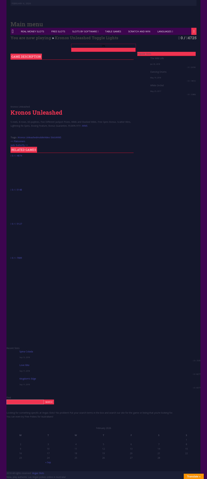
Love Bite (24, 365)
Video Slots (50, 137)
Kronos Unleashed (27, 137)
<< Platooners (18, 141)
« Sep (48, 462)
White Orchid (157, 85)
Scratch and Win (139, 31)
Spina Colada (26, 351)
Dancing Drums (158, 71)
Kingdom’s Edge (27, 378)
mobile (40, 137)
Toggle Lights (105, 37)
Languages (164, 31)
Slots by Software (84, 31)
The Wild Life (157, 58)
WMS (84, 125)
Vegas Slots (38, 473)
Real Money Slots (32, 31)
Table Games (113, 31)
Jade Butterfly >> (19, 145)
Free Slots (58, 31)
